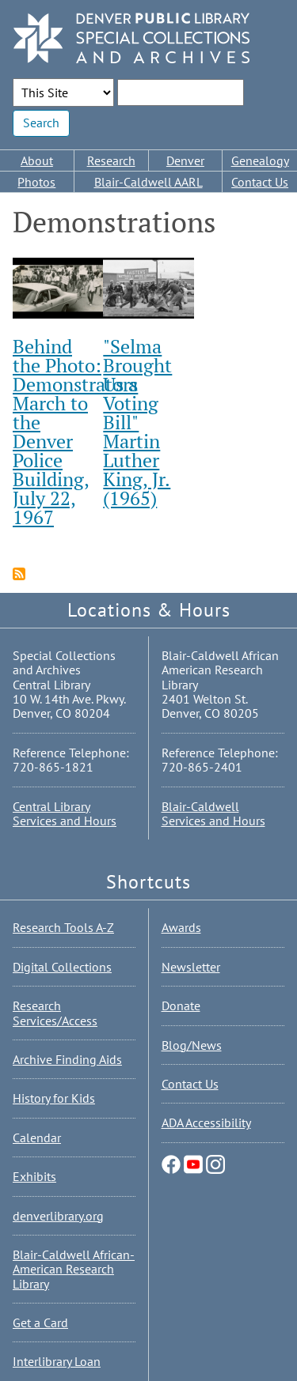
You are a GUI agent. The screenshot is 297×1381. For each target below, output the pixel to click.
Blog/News (192, 1045)
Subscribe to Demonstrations (19, 574)
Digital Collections (62, 967)
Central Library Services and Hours (64, 813)
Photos (36, 182)
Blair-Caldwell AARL (148, 182)
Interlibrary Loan (57, 1361)
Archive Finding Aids (67, 1059)
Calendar (37, 1137)
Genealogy (260, 160)
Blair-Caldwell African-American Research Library (74, 1269)
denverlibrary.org (58, 1216)
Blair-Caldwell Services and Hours (213, 813)
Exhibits (34, 1176)
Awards (181, 927)
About (37, 160)
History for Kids (54, 1098)
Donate (181, 1005)
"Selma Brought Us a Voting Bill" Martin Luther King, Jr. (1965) (137, 422)
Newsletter (191, 967)
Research (111, 160)
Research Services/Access (55, 1013)
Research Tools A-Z (63, 927)
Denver (185, 160)
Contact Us (259, 182)
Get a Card (40, 1322)
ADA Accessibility (206, 1122)
